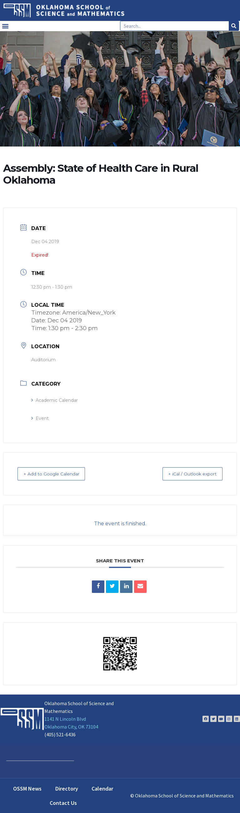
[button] (5, 26)
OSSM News (27, 788)
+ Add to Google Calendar (57, 474)
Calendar (102, 788)
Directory (66, 788)
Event (40, 418)
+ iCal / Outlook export (186, 474)
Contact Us (63, 802)
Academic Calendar (54, 400)
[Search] (234, 26)
